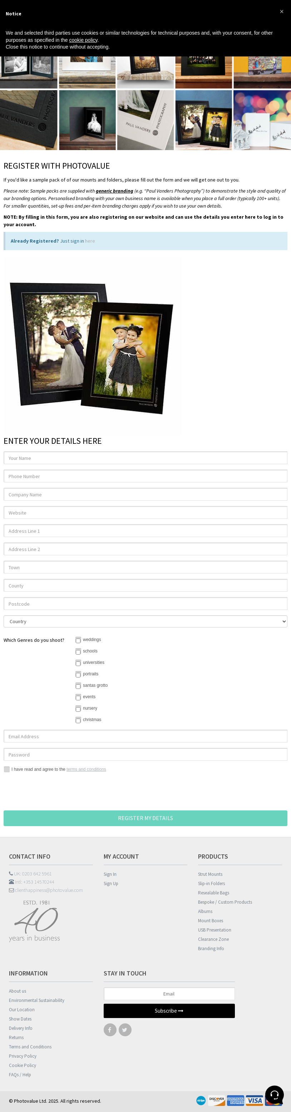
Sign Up (111, 883)
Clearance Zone (213, 939)
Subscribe (169, 1010)
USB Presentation (214, 930)
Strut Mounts (210, 874)
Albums (205, 911)
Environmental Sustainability (36, 1000)
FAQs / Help (20, 1075)
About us (17, 991)
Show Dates (20, 1019)
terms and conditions (86, 769)
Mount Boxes (210, 921)
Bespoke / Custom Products (225, 902)
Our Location (22, 1010)
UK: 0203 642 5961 (30, 873)
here (90, 241)
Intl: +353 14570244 (31, 882)
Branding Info (211, 948)
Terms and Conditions (30, 1047)
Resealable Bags (213, 893)
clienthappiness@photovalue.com (46, 890)
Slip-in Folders (211, 883)
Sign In (110, 874)
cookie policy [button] (83, 40)
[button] (281, 11)
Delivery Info (21, 1028)
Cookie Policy (22, 1065)
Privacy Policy (22, 1056)
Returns (16, 1037)
